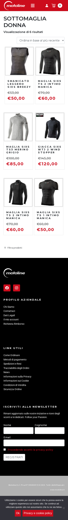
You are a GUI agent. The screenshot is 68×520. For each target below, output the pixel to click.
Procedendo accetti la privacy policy (30, 449)
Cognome (41, 425)
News (6, 372)
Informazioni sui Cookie (16, 380)
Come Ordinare (11, 355)
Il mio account (11, 319)
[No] (63, 508)
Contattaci (9, 311)
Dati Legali (9, 315)
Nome (7, 425)
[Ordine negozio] (41, 40)
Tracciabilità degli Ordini (16, 368)
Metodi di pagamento (15, 359)
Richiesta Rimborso (13, 323)
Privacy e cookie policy (38, 513)
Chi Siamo (8, 306)
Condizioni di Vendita (14, 385)
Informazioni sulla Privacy (17, 376)
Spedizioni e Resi (12, 363)
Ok (18, 513)
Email (6, 437)
